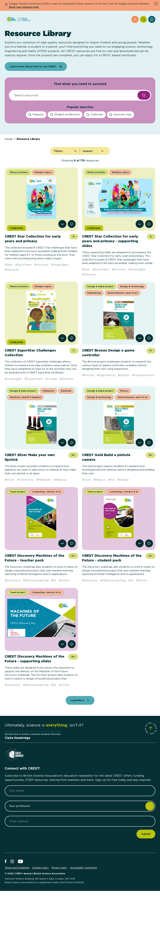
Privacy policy (59, 898)
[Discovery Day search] (120, 145)
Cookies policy (40, 898)
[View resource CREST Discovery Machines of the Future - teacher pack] (62, 574)
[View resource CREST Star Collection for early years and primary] (62, 254)
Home (9, 169)
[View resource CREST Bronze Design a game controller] (140, 368)
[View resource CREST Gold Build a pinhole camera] (140, 473)
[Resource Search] (72, 125)
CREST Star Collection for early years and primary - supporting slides (110, 271)
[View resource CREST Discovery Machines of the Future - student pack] (140, 574)
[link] (72, 254)
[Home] (10, 19)
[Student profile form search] (65, 145)
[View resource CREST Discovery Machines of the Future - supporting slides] (62, 674)
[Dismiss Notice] (156, 4)
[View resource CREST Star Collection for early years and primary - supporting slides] (140, 254)
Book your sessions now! (24, 7)
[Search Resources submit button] (143, 125)
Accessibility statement (83, 898)
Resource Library (28, 169)
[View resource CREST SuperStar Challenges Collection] (62, 368)
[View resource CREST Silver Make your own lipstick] (62, 473)
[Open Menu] (151, 19)
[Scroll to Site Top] (151, 758)
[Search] (143, 19)
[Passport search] (36, 145)
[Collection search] (95, 145)
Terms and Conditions (17, 898)
